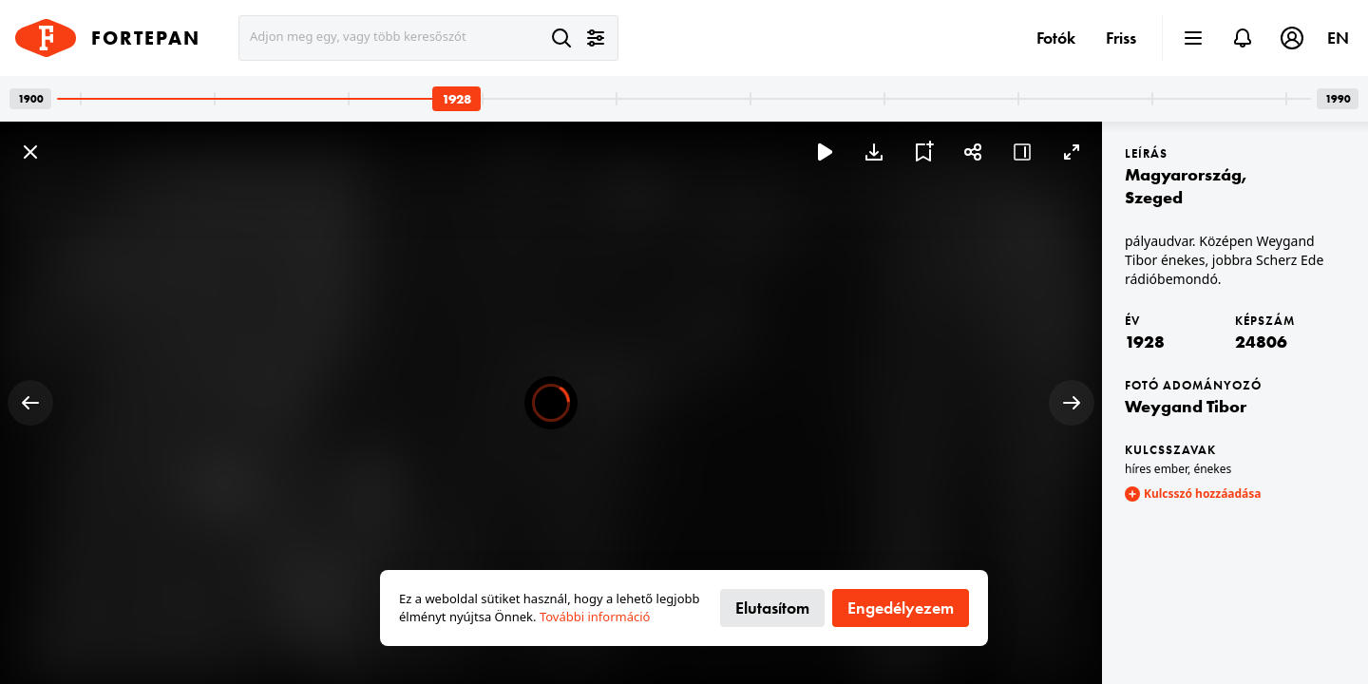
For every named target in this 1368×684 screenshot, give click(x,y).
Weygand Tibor (1185, 406)
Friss (1121, 37)
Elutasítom (772, 607)
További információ (595, 616)
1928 (1145, 341)
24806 (1261, 341)
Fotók (1055, 37)
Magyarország (1183, 174)
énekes (1212, 469)
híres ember (1156, 469)
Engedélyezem (900, 607)
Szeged (1154, 197)
